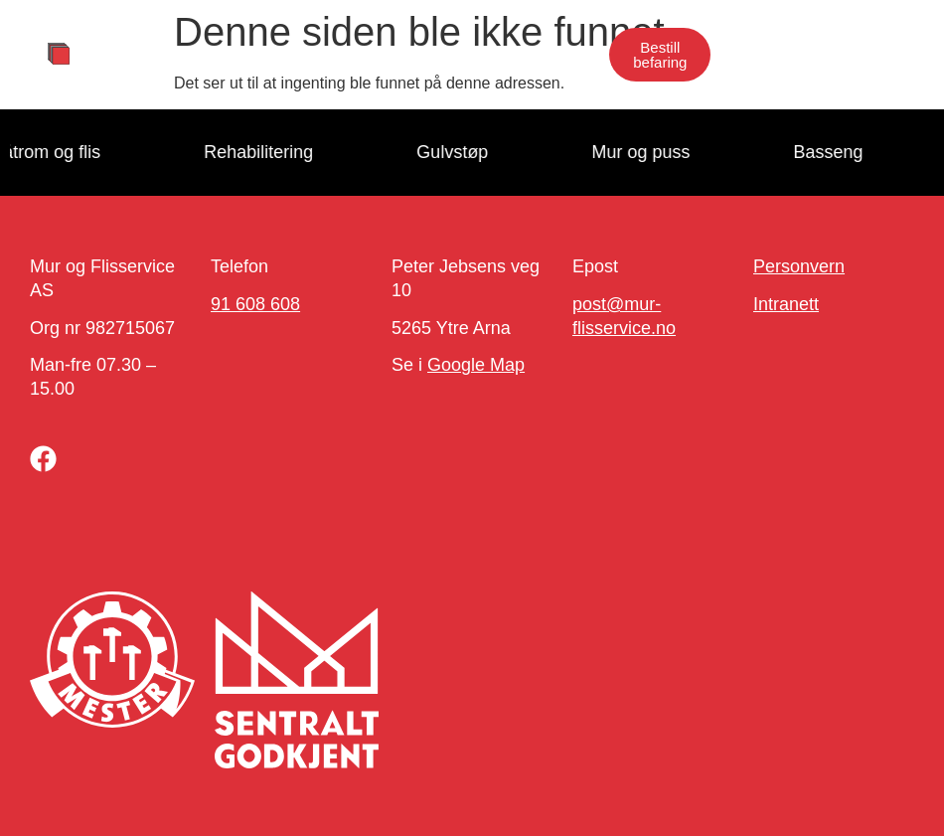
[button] (574, 55)
